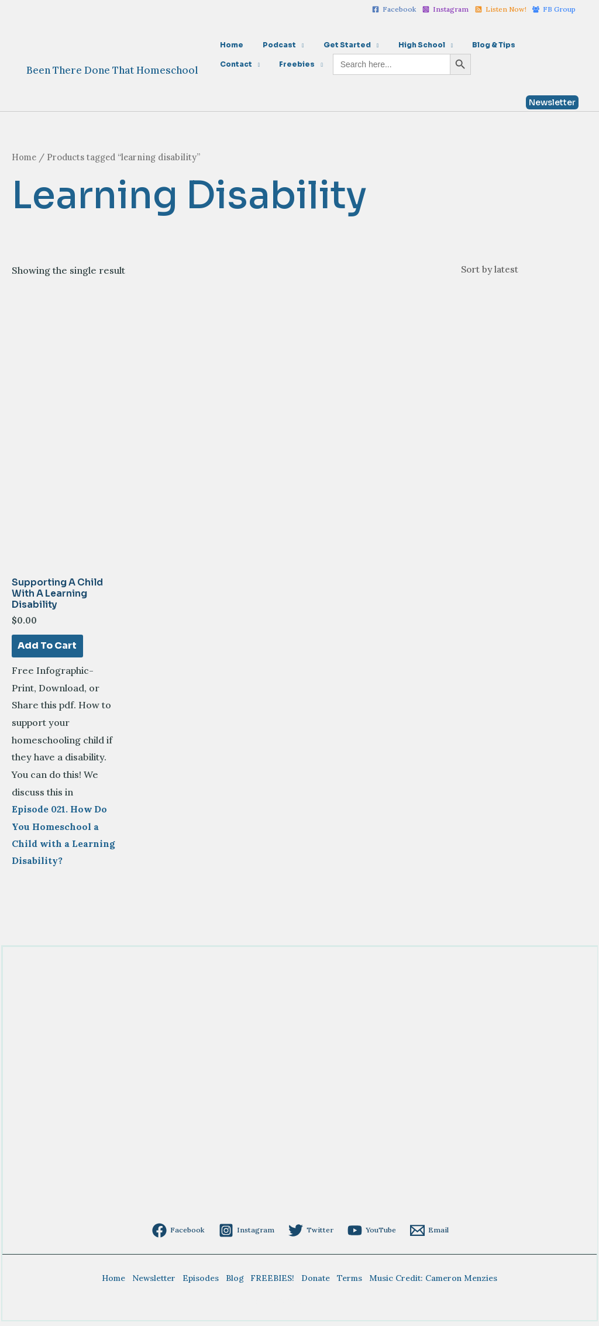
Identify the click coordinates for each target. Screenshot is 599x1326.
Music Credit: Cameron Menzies (430, 1281)
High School (402, 44)
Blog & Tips (469, 44)
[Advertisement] (300, 1135)
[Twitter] (311, 1233)
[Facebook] (394, 9)
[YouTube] (373, 1233)
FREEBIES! (272, 1281)
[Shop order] (518, 269)
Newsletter (156, 1281)
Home (228, 44)
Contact (521, 44)
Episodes (202, 1281)
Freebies (235, 64)
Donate (314, 1281)
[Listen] (500, 9)
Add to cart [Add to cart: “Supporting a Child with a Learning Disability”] (47, 647)
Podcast (271, 44)
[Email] (433, 1233)
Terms (347, 1281)
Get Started (333, 44)
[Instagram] (445, 9)
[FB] (554, 9)
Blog (235, 1281)
